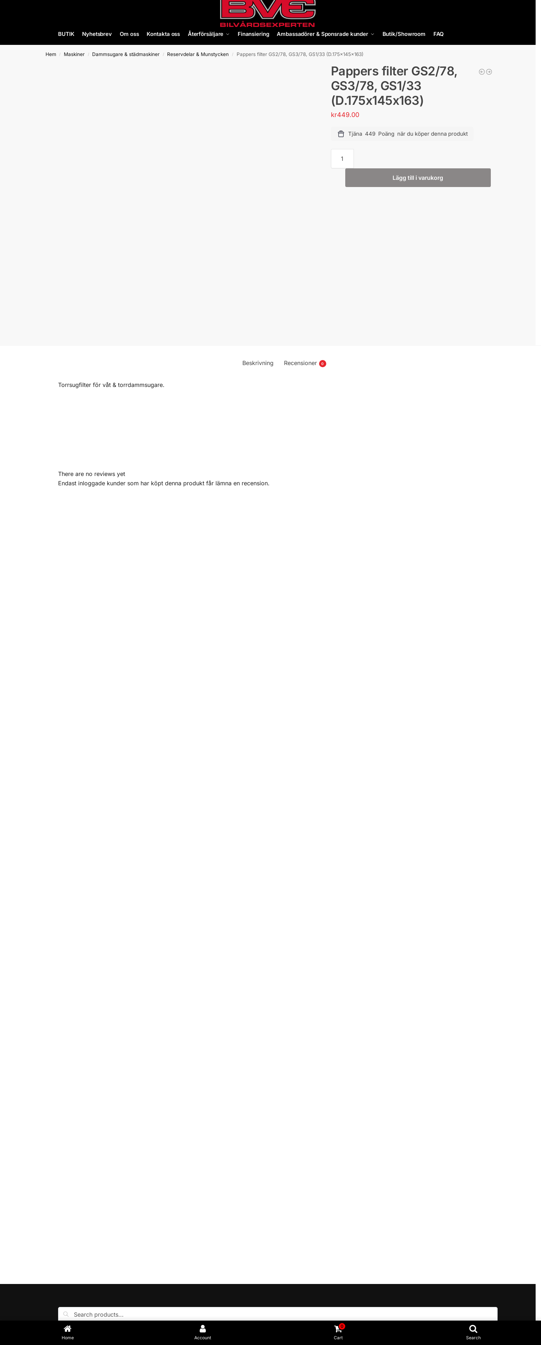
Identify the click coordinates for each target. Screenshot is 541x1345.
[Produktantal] (342, 158)
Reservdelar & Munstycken (198, 54)
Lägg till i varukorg (418, 177)
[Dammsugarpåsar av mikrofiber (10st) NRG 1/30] (489, 71)
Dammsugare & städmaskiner (126, 54)
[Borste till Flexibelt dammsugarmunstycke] (481, 71)
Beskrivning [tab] (258, 362)
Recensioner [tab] (305, 363)
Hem (51, 54)
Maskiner (74, 54)
